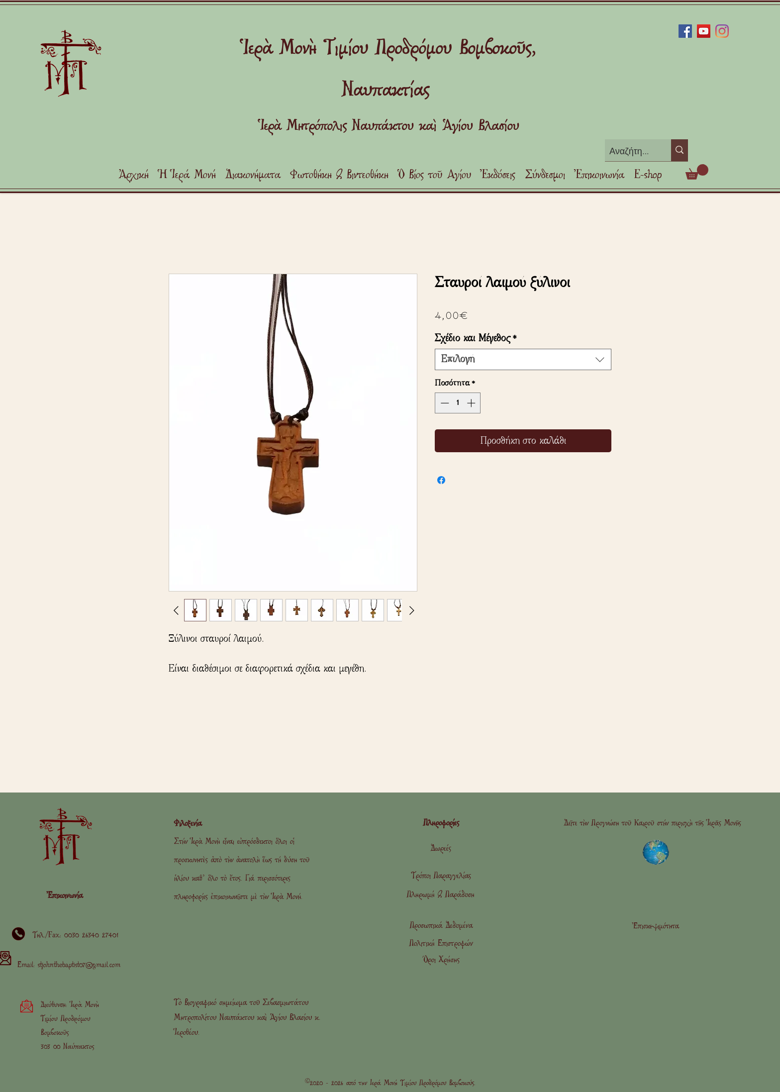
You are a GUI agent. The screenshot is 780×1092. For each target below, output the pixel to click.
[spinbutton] (458, 403)
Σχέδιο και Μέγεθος (476, 338)
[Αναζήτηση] (629, 151)
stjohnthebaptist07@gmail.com (79, 965)
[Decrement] (443, 403)
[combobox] (523, 359)
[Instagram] (722, 31)
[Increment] (472, 403)
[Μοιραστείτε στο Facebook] (441, 480)
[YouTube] (703, 31)
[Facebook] (685, 31)
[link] (696, 172)
